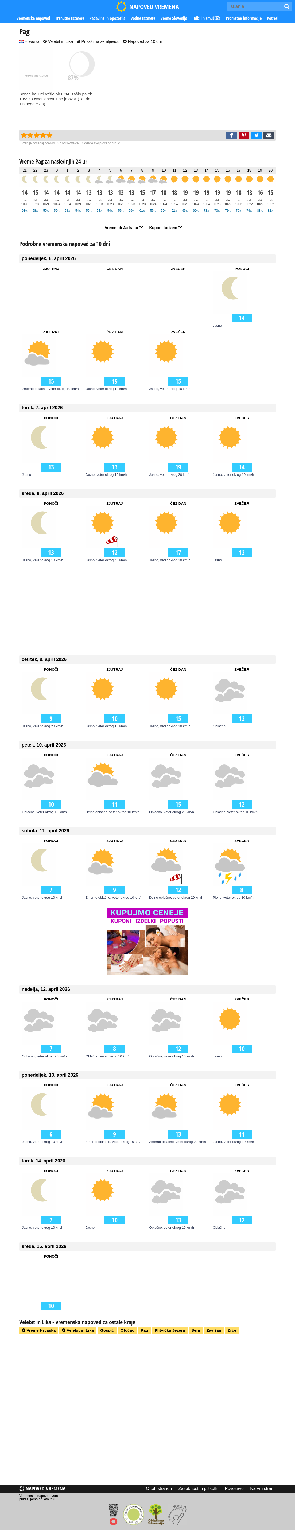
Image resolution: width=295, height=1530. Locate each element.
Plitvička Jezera (170, 1330)
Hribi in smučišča (206, 18)
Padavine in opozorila (107, 18)
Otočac (127, 1330)
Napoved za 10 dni (142, 41)
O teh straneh (159, 1488)
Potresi (272, 18)
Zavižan (213, 1330)
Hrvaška (29, 41)
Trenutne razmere (69, 18)
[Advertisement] (198, 87)
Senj (195, 1330)
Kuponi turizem (165, 228)
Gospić (107, 1330)
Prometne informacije (244, 18)
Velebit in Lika (58, 41)
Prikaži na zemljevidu (98, 41)
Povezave (234, 1488)
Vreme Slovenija (174, 18)
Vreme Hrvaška (39, 1330)
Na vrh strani (262, 1488)
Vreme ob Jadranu (124, 228)
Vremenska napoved (33, 18)
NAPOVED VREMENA (147, 6)
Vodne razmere (143, 18)
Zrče (232, 1330)
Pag (144, 1330)
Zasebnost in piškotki (198, 1488)
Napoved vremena (42, 1488)
